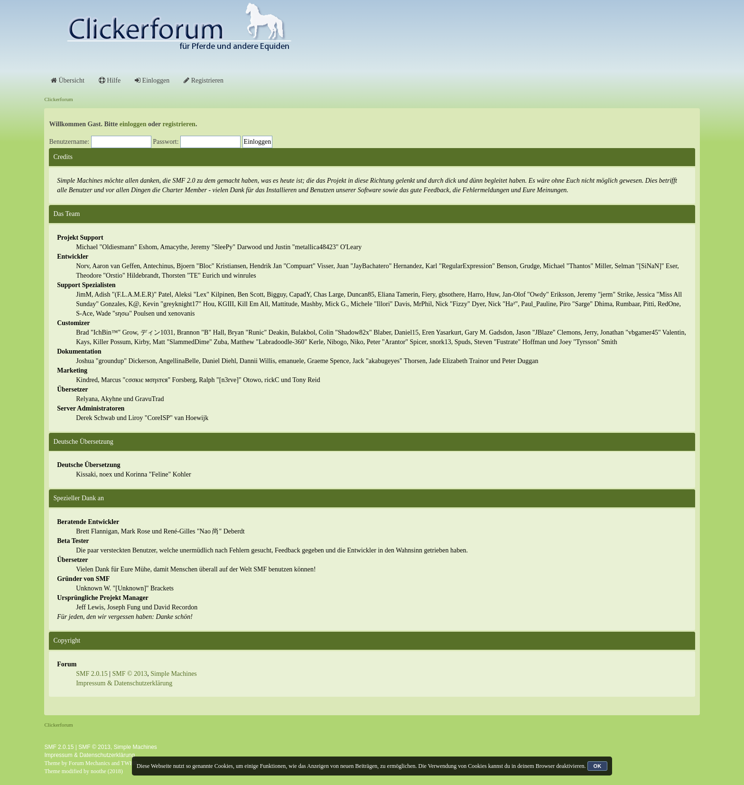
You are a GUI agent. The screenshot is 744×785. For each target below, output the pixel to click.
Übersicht (67, 80)
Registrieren (203, 80)
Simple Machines (173, 673)
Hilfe (110, 80)
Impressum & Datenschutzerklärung (124, 683)
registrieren (178, 124)
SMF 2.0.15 (92, 673)
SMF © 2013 (130, 673)
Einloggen (152, 80)
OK (598, 766)
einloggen (133, 124)
